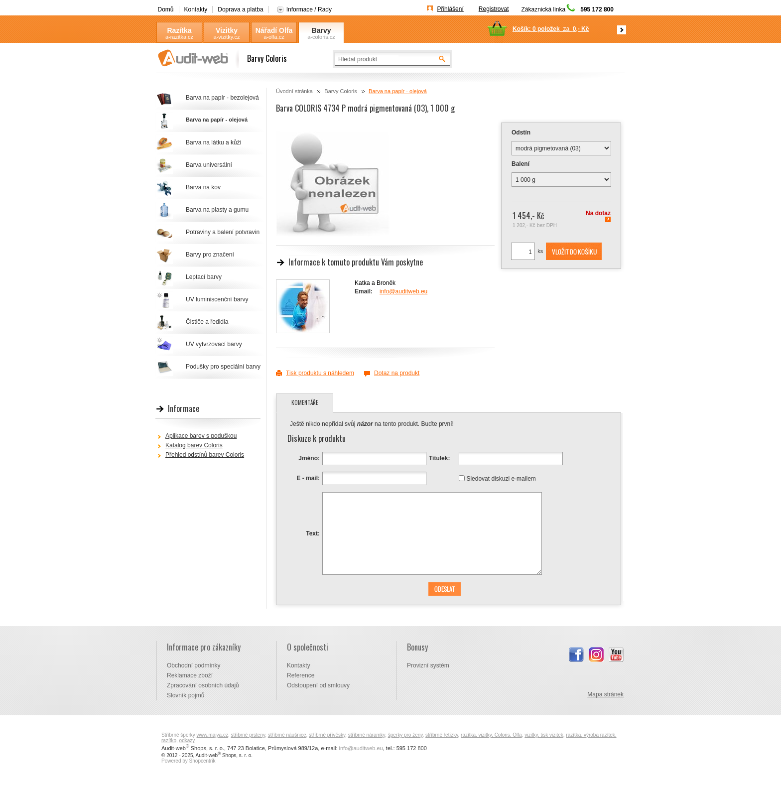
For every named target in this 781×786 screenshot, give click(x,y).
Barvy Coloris (321, 30)
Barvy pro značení (210, 254)
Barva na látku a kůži (213, 142)
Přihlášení (450, 8)
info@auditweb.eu (403, 291)
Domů (166, 9)
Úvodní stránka (294, 91)
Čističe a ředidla (207, 321)
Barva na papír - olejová (398, 91)
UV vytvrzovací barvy (214, 344)
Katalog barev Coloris (194, 445)
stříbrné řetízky (441, 735)
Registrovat (494, 8)
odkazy (187, 740)
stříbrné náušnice (287, 735)
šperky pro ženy (405, 735)
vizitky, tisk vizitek (543, 735)
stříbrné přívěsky (327, 735)
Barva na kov (203, 187)
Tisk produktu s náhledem (320, 373)
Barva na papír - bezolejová (222, 97)
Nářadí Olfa (274, 30)
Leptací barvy (204, 276)
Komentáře (304, 402)
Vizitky (227, 30)
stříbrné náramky (366, 735)
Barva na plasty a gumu (217, 209)
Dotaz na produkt (396, 373)
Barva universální (209, 164)
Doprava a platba (240, 9)
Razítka (179, 30)
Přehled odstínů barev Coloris (204, 454)
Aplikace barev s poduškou (201, 435)
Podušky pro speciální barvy (223, 366)
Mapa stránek (605, 694)
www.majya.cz (212, 735)
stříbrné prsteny (248, 735)
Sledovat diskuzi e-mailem (500, 478)
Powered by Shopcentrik (188, 761)
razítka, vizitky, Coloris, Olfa (491, 735)
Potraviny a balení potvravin (223, 232)
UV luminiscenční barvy (217, 299)
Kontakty (196, 9)
